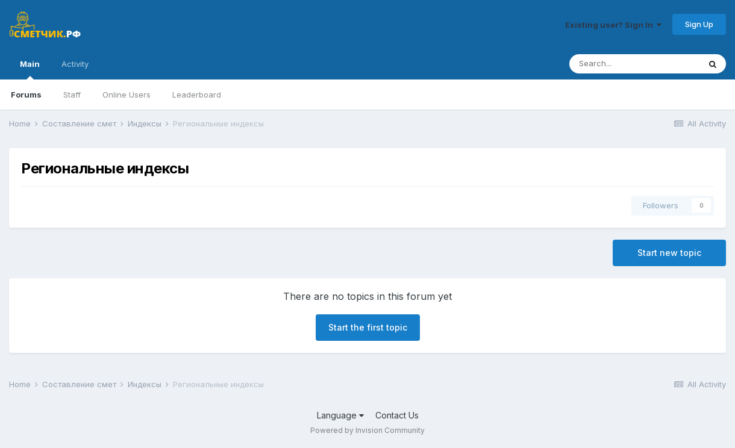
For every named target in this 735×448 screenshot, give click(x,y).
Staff (72, 94)
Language (340, 415)
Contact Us (397, 415)
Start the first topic (367, 327)
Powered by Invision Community (367, 430)
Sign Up (699, 24)
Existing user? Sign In (613, 25)
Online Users (126, 94)
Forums (26, 94)
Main (30, 69)
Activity (75, 64)
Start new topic (669, 252)
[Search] (634, 63)
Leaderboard (196, 94)
